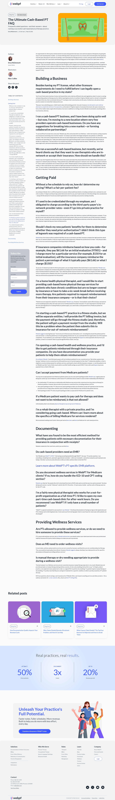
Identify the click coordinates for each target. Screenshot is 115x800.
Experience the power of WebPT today (35, 731)
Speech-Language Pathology (45, 754)
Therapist (64, 749)
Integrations (14, 762)
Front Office (65, 754)
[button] (33, 4)
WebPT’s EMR (49, 456)
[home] (15, 4)
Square (81, 337)
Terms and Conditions (85, 798)
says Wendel (65, 510)
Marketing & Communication (18, 756)
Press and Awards (98, 752)
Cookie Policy (101, 798)
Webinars (79, 758)
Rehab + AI (42, 4)
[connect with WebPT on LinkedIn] (87, 787)
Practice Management (16, 758)
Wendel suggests (40, 333)
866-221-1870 (18, 780)
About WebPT (97, 749)
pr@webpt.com (18, 785)
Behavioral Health (42, 756)
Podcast (79, 761)
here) (76, 420)
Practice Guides (81, 754)
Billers (63, 752)
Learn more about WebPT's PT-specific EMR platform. (65, 465)
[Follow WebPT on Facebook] (102, 787)
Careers (96, 754)
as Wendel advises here (63, 536)
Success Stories (81, 763)
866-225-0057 (16, 781)
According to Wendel (41, 359)
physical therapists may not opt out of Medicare (68, 404)
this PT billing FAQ (71, 577)
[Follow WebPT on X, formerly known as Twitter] (92, 787)
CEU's (78, 765)
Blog (78, 752)
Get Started (100, 4)
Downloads (80, 756)
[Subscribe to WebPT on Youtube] (97, 787)
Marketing (64, 756)
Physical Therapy (42, 749)
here (92, 59)
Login (89, 4)
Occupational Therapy (43, 752)
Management (65, 758)
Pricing (81, 4)
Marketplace (14, 765)
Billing (12, 752)
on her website (53, 577)
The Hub (79, 749)
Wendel (38, 159)
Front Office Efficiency (16, 754)
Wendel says (101, 267)
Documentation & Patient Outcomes (20, 749)
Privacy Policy (94, 798)
